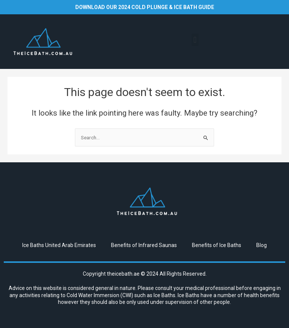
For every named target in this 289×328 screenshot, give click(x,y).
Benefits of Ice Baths (216, 245)
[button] (195, 40)
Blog (261, 245)
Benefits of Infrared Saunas (144, 245)
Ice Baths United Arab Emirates (59, 245)
